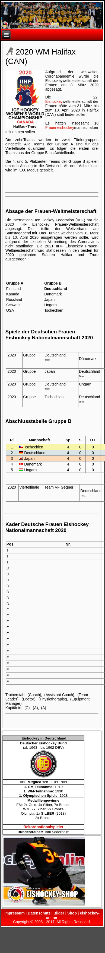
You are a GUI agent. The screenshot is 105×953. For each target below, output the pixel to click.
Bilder (58, 913)
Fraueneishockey (59, 127)
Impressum (14, 913)
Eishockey (54, 101)
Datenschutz (39, 913)
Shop (72, 913)
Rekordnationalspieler (43, 827)
